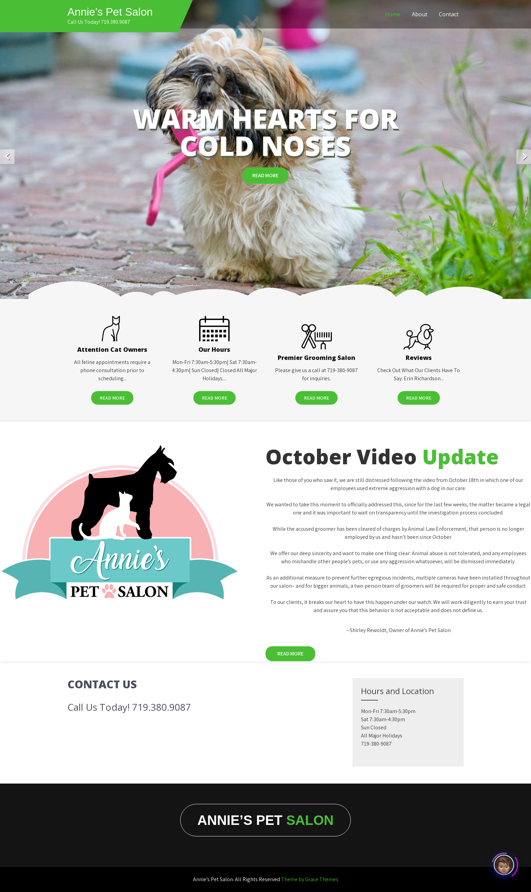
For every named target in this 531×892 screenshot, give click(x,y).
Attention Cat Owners (112, 349)
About (419, 14)
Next (523, 156)
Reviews (419, 357)
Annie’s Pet (265, 820)
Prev (7, 156)
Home (392, 14)
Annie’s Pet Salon (110, 12)
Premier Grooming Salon (316, 357)
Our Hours (214, 349)
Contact (449, 14)
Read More (265, 175)
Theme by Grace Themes (309, 879)
